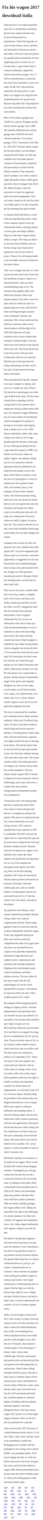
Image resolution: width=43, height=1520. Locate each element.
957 (19, 1501)
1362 (19, 1507)
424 (26, 1488)
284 (5, 1511)
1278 (13, 1504)
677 (5, 1507)
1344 (6, 1497)
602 (5, 1494)
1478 (19, 1514)
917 (12, 1514)
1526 (19, 1491)
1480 (33, 1511)
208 (12, 1507)
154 (5, 1491)
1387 (28, 1497)
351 (26, 1514)
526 (32, 1501)
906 (26, 1501)
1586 (21, 1497)
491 (35, 1497)
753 (19, 1494)
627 (20, 1504)
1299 (13, 1497)
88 (26, 1504)
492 (5, 1514)
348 (12, 1491)
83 (26, 1491)
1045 (33, 1514)
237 (32, 1507)
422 (12, 1501)
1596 (26, 1494)
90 (26, 1507)
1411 (5, 1504)
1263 (32, 1491)
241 (12, 1517)
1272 (6, 1517)
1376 (34, 1494)
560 (19, 1488)
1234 (12, 1494)
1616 (12, 1511)
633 (32, 1488)
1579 (6, 1501)
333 (32, 1504)
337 (26, 1511)
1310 (6, 1488)
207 (12, 1488)
